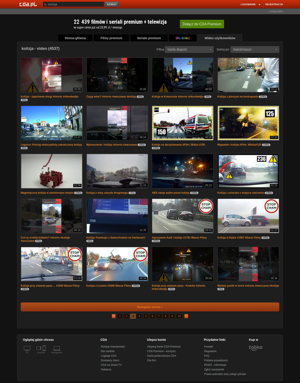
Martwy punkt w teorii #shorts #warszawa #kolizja (248, 285)
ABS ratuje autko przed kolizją (170, 192)
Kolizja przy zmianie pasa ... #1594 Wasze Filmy (50, 285)
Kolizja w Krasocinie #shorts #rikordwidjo (177, 96)
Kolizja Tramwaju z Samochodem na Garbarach (115, 237)
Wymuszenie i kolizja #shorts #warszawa (111, 144)
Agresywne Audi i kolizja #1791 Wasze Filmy (179, 237)
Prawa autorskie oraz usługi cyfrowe (225, 374)
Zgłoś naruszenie (214, 369)
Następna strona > (147, 307)
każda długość (189, 49)
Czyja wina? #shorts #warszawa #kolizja (111, 96)
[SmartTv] (44, 355)
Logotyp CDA (108, 355)
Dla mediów (108, 351)
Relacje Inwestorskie (113, 346)
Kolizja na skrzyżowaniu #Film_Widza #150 (178, 144)
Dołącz (202, 24)
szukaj (112, 4)
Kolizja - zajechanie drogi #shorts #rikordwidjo (49, 96)
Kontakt (208, 346)
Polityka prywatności (216, 360)
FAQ (206, 355)
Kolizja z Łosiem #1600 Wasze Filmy (108, 285)
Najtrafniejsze (255, 49)
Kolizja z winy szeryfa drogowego (107, 192)
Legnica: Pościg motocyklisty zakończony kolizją (51, 144)
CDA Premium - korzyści (161, 351)
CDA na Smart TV (111, 364)
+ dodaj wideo (275, 11)
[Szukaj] (73, 4)
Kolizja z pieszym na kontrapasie (237, 96)
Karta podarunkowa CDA (161, 355)
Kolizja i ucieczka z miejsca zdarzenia (240, 192)
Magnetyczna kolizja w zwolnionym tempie (47, 192)
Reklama (106, 369)
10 (179, 316)
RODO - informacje (215, 364)
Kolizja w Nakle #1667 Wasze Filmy (239, 237)
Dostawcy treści (110, 360)
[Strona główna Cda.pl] (29, 4)
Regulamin (210, 351)
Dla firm (151, 360)
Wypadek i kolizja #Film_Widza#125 (239, 144)
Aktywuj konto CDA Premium (164, 346)
